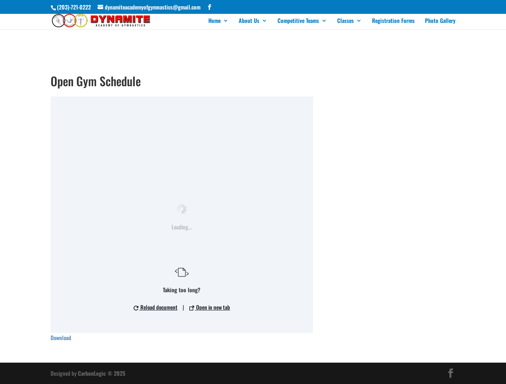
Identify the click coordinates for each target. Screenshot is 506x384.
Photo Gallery (440, 21)
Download (61, 337)
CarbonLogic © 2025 (101, 373)
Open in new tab (209, 307)
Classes (345, 21)
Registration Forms (393, 21)
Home (214, 21)
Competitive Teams (298, 21)
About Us (249, 21)
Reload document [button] (155, 307)
